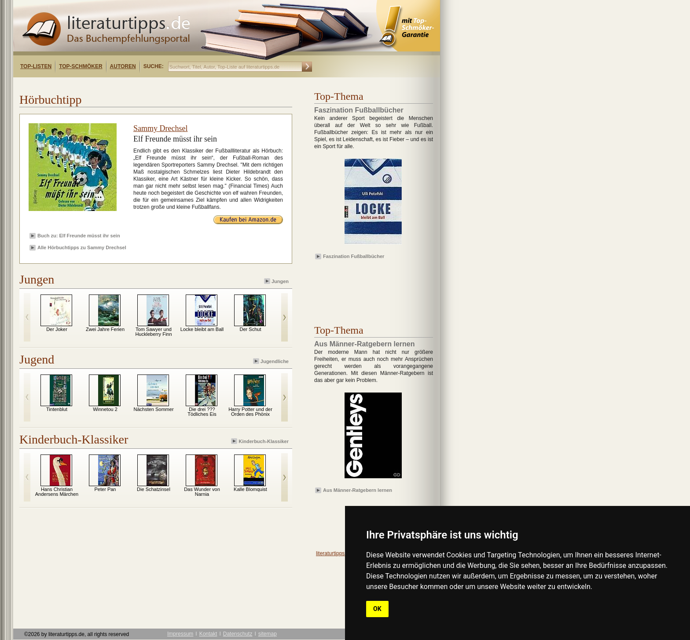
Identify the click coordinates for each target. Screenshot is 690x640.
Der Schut (250, 329)
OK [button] (377, 608)
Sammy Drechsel (160, 128)
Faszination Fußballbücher (353, 256)
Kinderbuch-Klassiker (260, 441)
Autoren (123, 66)
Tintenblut (56, 409)
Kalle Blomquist (250, 489)
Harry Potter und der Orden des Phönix (250, 412)
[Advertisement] (127, 85)
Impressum (180, 634)
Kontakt (208, 634)
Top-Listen (35, 66)
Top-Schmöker (80, 66)
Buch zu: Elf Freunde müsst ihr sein (78, 235)
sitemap (267, 634)
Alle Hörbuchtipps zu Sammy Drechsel (81, 247)
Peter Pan (105, 489)
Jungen (277, 281)
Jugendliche (271, 361)
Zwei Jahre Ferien (105, 329)
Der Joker (56, 329)
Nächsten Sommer (153, 409)
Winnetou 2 (105, 409)
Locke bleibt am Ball (202, 329)
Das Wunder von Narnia (202, 492)
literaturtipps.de (334, 553)
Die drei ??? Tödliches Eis (201, 412)
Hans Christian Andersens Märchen (56, 492)
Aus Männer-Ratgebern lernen (357, 490)
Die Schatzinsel (153, 489)
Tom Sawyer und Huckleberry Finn (153, 332)
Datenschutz (238, 634)
